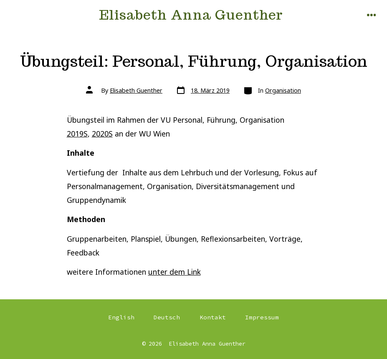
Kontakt (213, 317)
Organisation (283, 90)
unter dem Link (174, 272)
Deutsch (167, 317)
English (121, 317)
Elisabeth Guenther (136, 90)
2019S (77, 134)
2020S (102, 134)
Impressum (262, 317)
